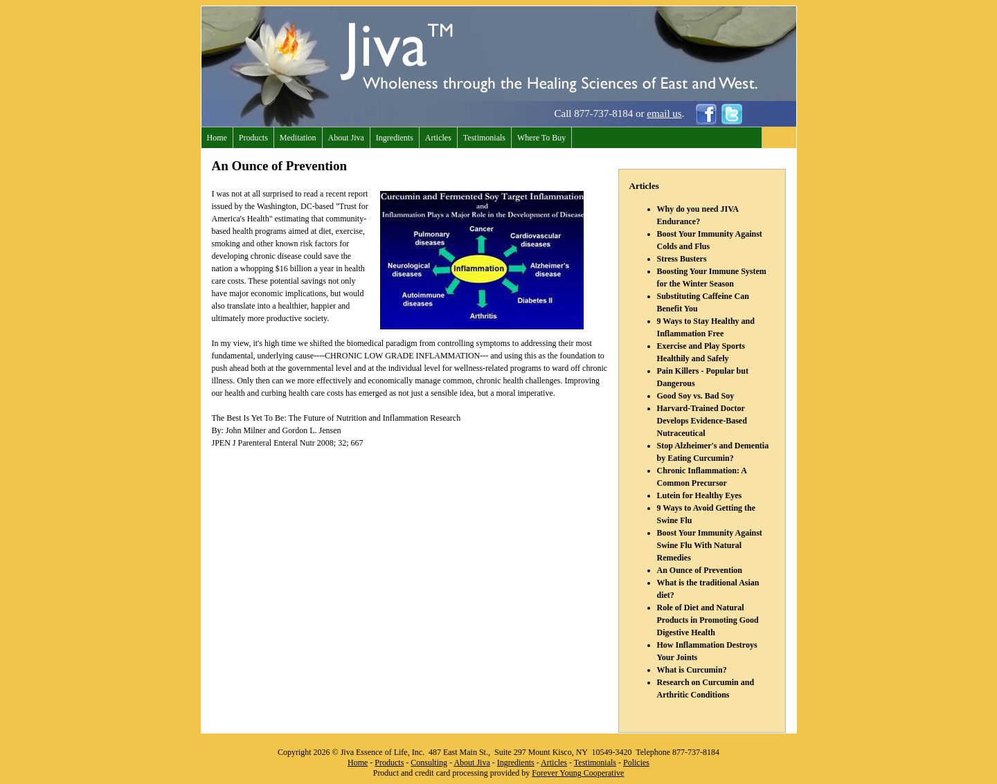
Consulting (429, 762)
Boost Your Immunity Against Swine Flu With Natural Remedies (709, 545)
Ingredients (394, 138)
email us (664, 113)
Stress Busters (682, 259)
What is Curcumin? (692, 670)
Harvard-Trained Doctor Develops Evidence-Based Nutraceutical (702, 420)
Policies (636, 762)
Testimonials (484, 138)
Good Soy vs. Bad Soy (696, 396)
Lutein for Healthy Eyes (699, 495)
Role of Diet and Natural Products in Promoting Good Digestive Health (708, 620)
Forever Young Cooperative (578, 773)
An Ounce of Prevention (699, 570)
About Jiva (346, 138)
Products (253, 138)
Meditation (298, 138)
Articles (438, 138)
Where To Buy (541, 138)
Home (217, 138)
